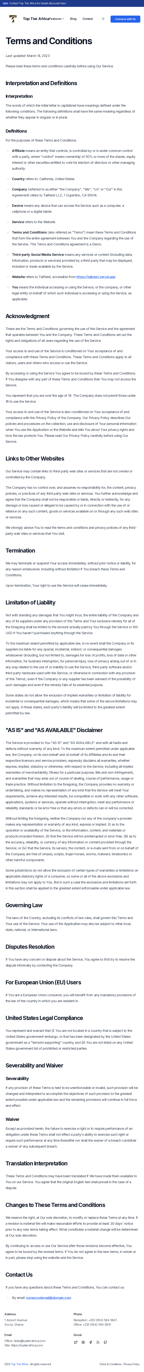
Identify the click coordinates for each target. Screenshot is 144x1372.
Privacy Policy (131, 1364)
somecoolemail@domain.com (48, 1298)
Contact (87, 19)
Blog (73, 19)
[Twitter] (75, 1342)
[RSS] (98, 1342)
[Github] (105, 1342)
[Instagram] (83, 1342)
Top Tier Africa (19, 1364)
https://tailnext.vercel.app (96, 277)
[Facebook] (90, 1342)
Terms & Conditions (110, 1364)
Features (56, 19)
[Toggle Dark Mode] (103, 18)
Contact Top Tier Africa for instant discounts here (37, 3)
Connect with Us (125, 19)
